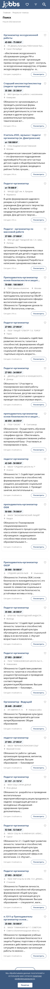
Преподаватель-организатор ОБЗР (21, 564)
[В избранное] (45, 35)
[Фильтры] (35, 4)
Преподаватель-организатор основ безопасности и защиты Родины (22, 279)
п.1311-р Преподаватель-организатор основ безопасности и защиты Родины (18, 918)
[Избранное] (27, 4)
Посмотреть (38, 74)
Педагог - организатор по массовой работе (18, 230)
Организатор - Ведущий (18, 701)
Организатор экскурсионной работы (21, 36)
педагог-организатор (16, 458)
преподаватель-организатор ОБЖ (20, 506)
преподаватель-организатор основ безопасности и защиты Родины (22, 415)
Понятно (25, 985)
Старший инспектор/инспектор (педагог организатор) (22, 85)
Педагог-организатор (16, 183)
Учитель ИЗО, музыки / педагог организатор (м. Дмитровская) (22, 136)
